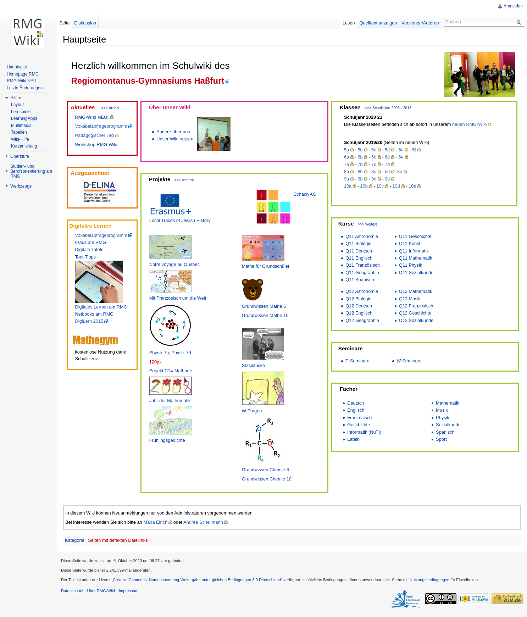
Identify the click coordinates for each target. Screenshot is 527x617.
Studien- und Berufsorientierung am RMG (31, 171)
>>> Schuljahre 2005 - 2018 (388, 108)
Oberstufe (19, 156)
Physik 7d (181, 352)
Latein (353, 439)
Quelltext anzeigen (378, 23)
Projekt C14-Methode (170, 370)
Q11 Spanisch (359, 279)
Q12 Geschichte (415, 313)
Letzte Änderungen (25, 87)
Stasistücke (253, 365)
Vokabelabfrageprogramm (101, 126)
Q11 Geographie (362, 272)
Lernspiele (20, 111)
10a (347, 186)
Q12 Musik (410, 298)
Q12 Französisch (416, 305)
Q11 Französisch (362, 265)
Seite (64, 23)
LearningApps (24, 118)
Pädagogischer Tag (94, 135)
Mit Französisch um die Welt (177, 298)
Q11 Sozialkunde (416, 272)
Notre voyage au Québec (174, 264)
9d (387, 179)
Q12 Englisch (358, 313)
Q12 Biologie (358, 298)
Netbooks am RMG (94, 314)
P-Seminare (357, 360)
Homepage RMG (23, 74)
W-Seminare (409, 360)
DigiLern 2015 (89, 321)
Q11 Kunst (409, 243)
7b (359, 164)
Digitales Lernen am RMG (101, 307)
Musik (442, 410)
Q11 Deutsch (358, 251)
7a (346, 164)
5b (359, 149)
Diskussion (85, 23)
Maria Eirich (156, 522)
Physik (442, 417)
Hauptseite (17, 67)
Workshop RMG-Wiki (96, 144)
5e (401, 149)
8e (399, 171)
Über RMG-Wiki (101, 591)
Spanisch (445, 432)
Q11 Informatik (414, 251)
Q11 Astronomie (361, 236)
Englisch (355, 410)
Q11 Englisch (358, 258)
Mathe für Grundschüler (265, 266)
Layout (17, 104)
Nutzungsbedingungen (429, 580)
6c (373, 157)
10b (364, 186)
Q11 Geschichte (415, 236)
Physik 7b (159, 352)
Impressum (128, 591)
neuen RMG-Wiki (469, 124)
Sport (441, 439)
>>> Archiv (110, 108)
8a (346, 171)
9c (373, 179)
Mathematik (447, 403)
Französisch (359, 417)
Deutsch (355, 403)
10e (412, 186)
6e (401, 157)
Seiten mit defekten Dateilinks (118, 540)
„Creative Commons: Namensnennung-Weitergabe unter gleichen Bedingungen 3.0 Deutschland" (196, 580)
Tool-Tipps (85, 257)
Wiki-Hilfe (20, 139)
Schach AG (305, 194)
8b (359, 171)
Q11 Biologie (358, 243)
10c (380, 186)
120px (155, 362)
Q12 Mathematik (415, 291)
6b (359, 157)
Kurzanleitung (24, 146)
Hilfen (15, 97)
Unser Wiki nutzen (174, 138)
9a (346, 179)
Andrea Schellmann (203, 522)
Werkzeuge (21, 186)
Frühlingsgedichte (167, 440)
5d (387, 149)
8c (373, 171)
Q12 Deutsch (358, 305)
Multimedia (21, 125)
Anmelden (513, 6)
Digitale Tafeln (89, 249)
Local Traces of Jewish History (180, 220)
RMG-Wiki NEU (21, 80)
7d (387, 164)
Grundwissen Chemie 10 (267, 479)
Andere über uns (173, 131)
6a (346, 157)
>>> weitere (184, 180)
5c (373, 149)
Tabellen (19, 132)
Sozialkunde (448, 424)
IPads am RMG (90, 242)
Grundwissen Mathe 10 (265, 315)
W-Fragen (252, 410)
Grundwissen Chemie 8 (265, 469)
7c (373, 164)
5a (346, 149)
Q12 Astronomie (361, 291)
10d (396, 186)
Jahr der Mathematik (170, 400)
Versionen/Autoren (420, 23)
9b (359, 179)
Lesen (349, 23)
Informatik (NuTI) (364, 432)
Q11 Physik (410, 265)
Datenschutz (72, 591)
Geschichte (358, 424)
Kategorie (74, 540)
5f (414, 149)
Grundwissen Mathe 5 (264, 306)
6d (387, 157)
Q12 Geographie (362, 320)
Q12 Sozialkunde (416, 320)
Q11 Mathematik (415, 258)
